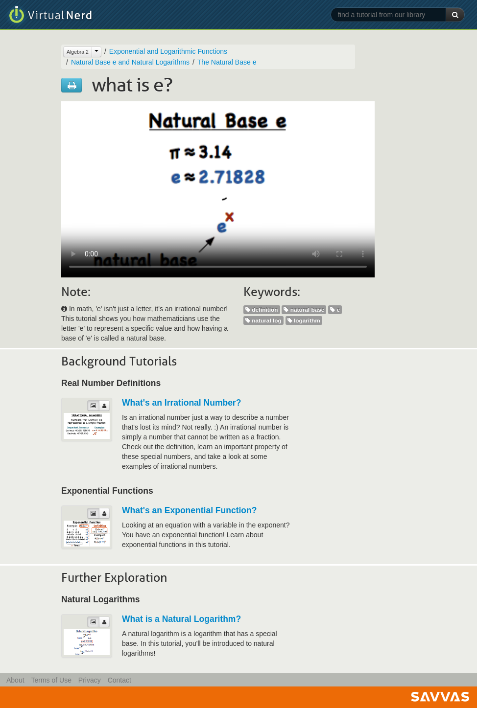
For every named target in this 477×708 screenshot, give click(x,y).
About (15, 680)
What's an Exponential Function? (189, 510)
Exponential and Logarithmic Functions (168, 51)
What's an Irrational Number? (181, 403)
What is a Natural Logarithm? (181, 619)
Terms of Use (51, 680)
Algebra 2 (78, 52)
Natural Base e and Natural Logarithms (130, 62)
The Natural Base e (227, 62)
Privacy (89, 680)
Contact (119, 680)
